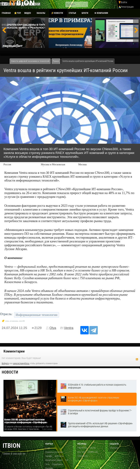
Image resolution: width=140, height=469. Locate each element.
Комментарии (14, 351)
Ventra (68, 328)
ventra (7, 321)
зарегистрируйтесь (21, 363)
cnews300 (22, 321)
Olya (52, 328)
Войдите (5, 363)
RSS (136, 359)
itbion (11, 446)
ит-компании (14, 321)
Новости (10, 372)
